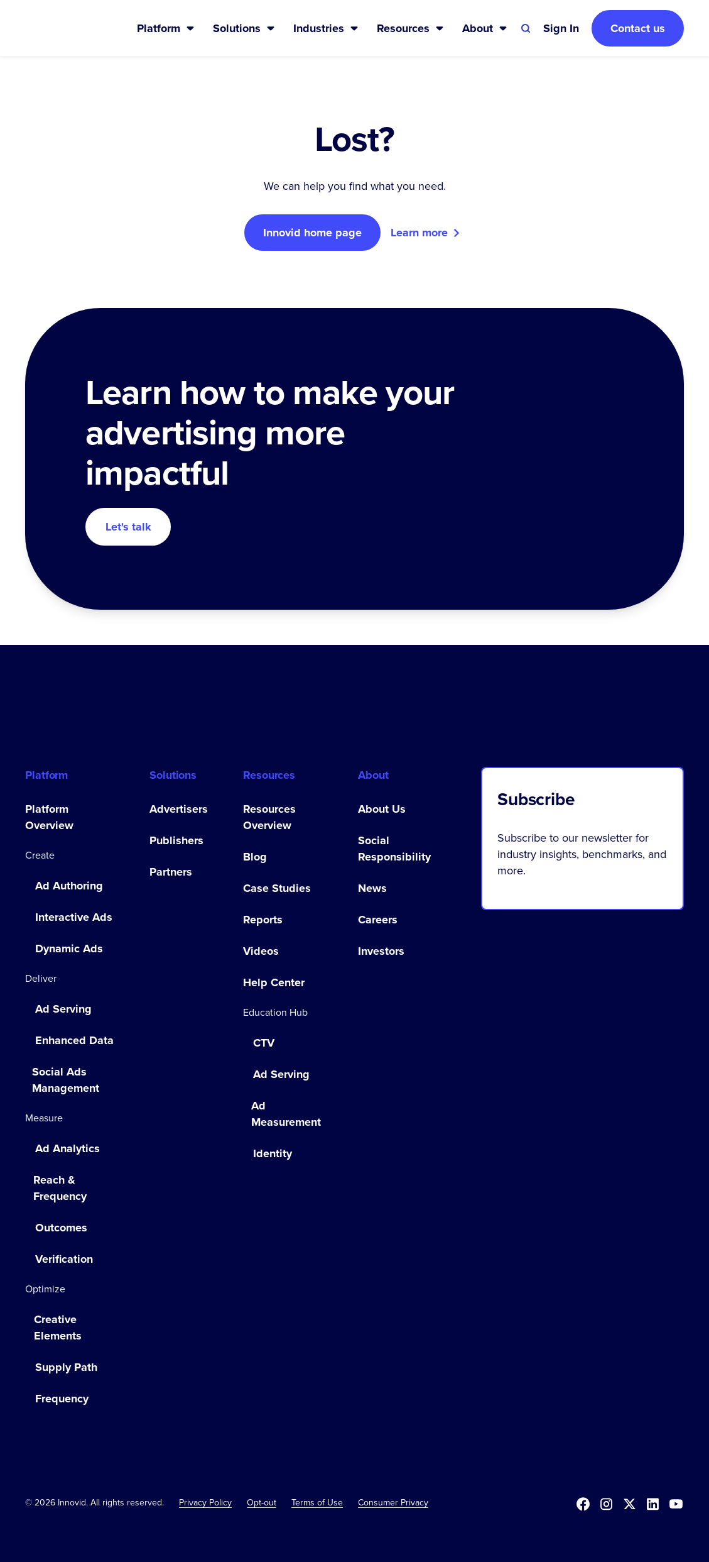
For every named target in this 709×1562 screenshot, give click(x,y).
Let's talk (128, 527)
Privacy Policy (205, 1502)
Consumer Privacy (393, 1502)
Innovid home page (312, 232)
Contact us (637, 28)
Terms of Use (317, 1502)
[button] (166, 28)
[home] (61, 28)
